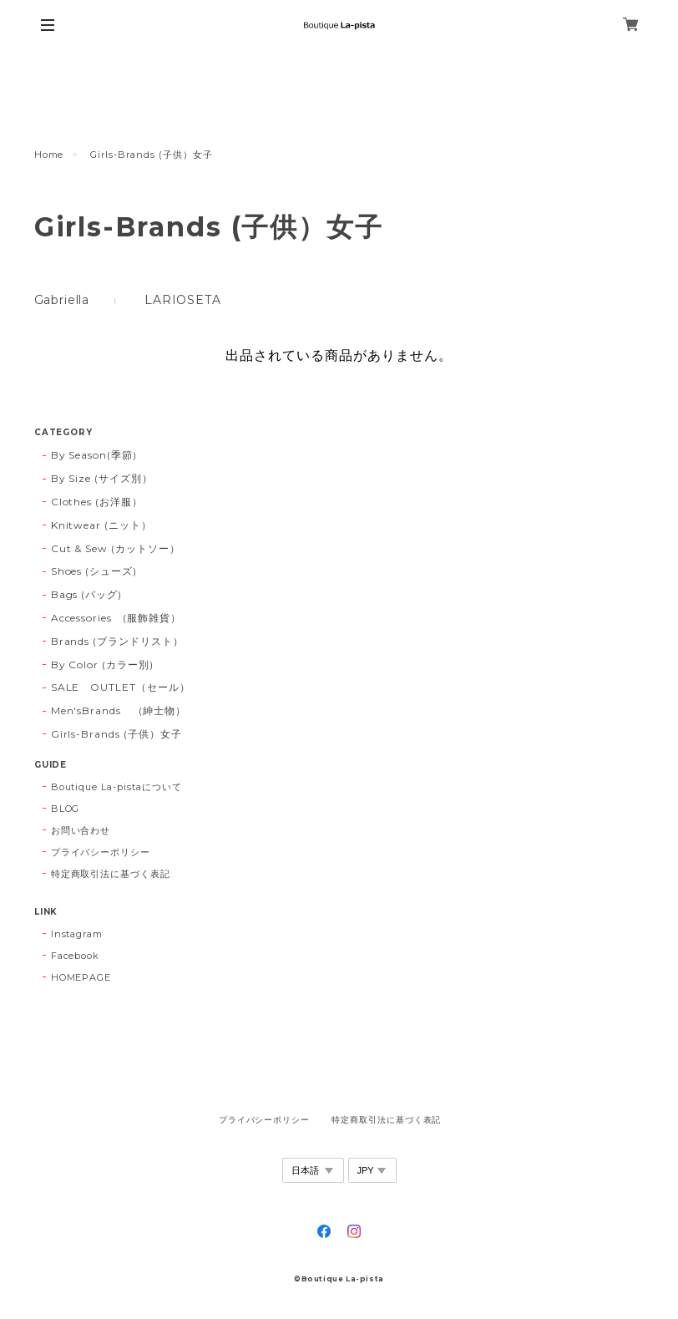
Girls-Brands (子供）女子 (116, 734)
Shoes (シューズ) (94, 571)
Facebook (75, 955)
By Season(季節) (94, 455)
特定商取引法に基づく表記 (111, 874)
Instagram (77, 934)
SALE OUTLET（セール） (120, 687)
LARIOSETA (182, 300)
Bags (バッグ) (87, 594)
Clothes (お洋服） (97, 501)
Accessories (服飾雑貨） (116, 617)
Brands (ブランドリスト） (117, 641)
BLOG (65, 808)
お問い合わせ (81, 830)
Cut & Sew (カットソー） (115, 548)
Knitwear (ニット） (101, 525)
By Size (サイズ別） (102, 478)
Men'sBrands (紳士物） (124, 710)
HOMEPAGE (81, 977)
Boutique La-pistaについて (116, 787)
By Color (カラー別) (102, 664)
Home (49, 154)
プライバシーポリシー (101, 852)
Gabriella (62, 300)
